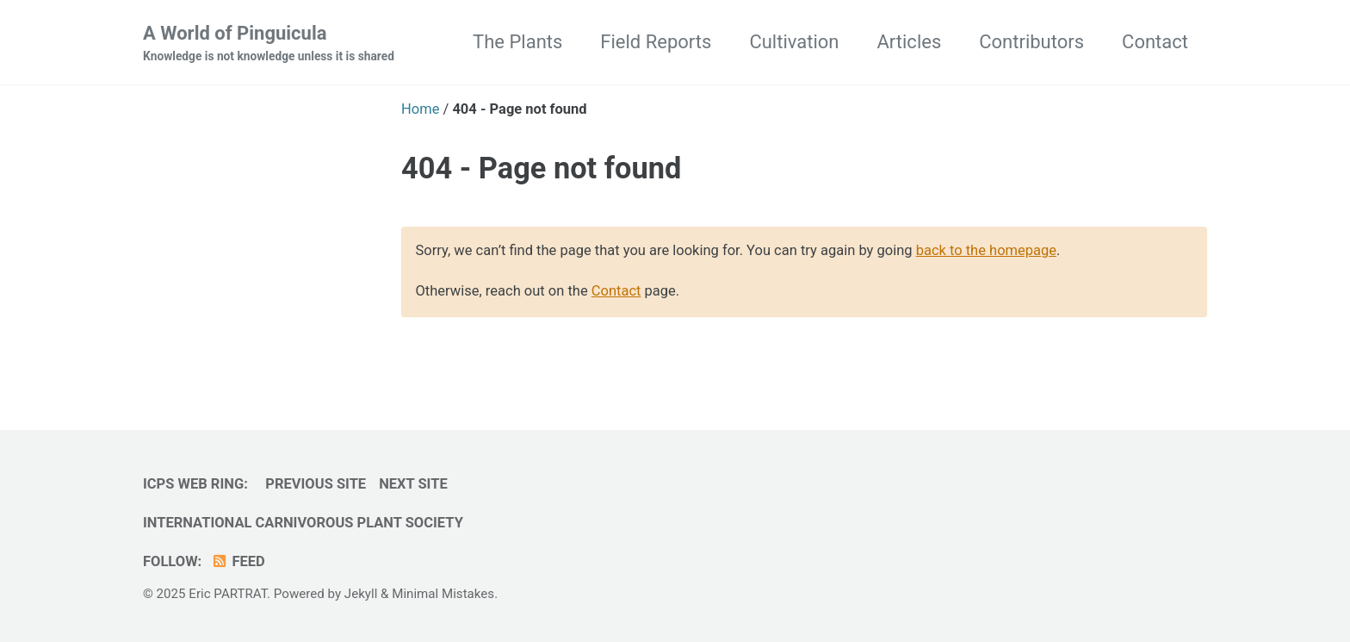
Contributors (1031, 42)
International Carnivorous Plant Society (303, 522)
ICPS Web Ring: (195, 484)
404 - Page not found (541, 168)
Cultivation (794, 42)
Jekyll (361, 593)
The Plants (517, 42)
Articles (908, 42)
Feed (238, 561)
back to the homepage (986, 250)
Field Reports (655, 42)
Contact (1155, 42)
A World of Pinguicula (268, 43)
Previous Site (315, 484)
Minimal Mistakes (443, 593)
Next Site (413, 484)
